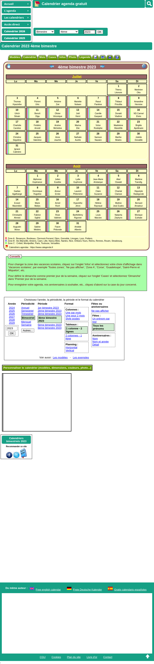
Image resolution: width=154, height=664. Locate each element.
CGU (43, 657)
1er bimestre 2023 (48, 307)
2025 (12, 310)
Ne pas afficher (100, 310)
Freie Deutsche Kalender (87, 589)
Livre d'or (92, 657)
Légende (84, 57)
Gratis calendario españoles (130, 589)
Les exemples (81, 357)
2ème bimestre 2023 (50, 310)
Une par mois (73, 312)
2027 (12, 316)
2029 (12, 322)
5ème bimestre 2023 (50, 324)
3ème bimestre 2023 (50, 313)
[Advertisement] (91, 17)
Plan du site (74, 657)
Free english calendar (48, 589)
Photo (72, 57)
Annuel (25, 307)
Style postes (73, 318)
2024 (12, 307)
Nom (95, 338)
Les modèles (60, 357)
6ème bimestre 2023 (50, 327)
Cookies (56, 657)
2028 (12, 319)
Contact (107, 657)
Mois (42, 57)
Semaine (26, 324)
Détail (95, 344)
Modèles (15, 57)
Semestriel (27, 310)
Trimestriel (27, 313)
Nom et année (100, 341)
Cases (52, 57)
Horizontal (71, 347)
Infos (62, 57)
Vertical (70, 350)
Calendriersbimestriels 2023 (16, 440)
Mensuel (26, 321)
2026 (12, 313)
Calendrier (29, 57)
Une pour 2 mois (75, 315)
